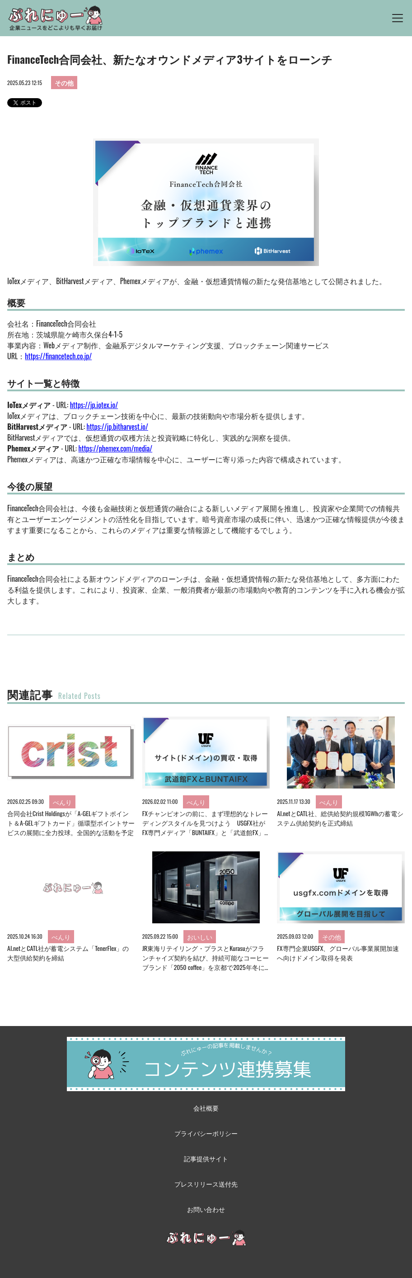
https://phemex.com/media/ (116, 448)
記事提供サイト (206, 1158)
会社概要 (206, 1107)
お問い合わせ (206, 1209)
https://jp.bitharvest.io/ (118, 426)
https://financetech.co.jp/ (58, 356)
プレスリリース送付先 (206, 1183)
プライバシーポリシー (206, 1133)
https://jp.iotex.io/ (94, 404)
